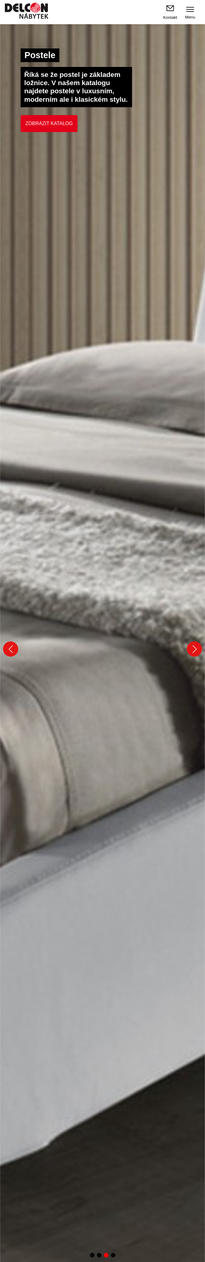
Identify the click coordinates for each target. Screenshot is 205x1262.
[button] (10, 649)
